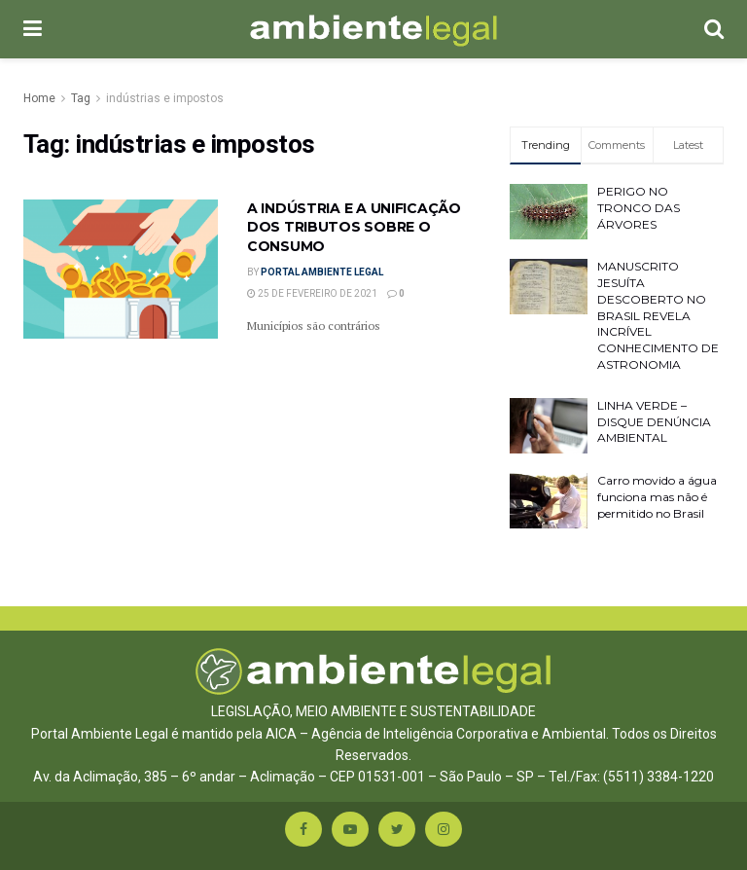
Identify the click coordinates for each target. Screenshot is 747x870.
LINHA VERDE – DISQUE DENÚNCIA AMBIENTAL (654, 422)
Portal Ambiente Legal (322, 272)
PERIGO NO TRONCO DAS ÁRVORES (638, 208)
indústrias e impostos (165, 98)
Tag (80, 98)
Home (39, 98)
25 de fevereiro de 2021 (312, 293)
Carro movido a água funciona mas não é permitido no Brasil (657, 497)
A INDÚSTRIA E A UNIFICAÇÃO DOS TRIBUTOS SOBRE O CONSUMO (354, 227)
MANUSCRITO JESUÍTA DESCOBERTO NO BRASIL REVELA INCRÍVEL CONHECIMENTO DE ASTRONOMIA (658, 315)
